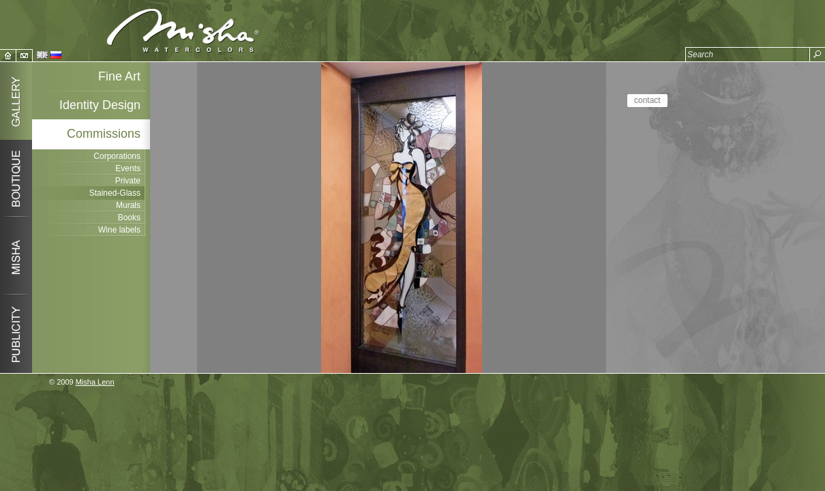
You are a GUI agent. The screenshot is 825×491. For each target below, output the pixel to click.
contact (647, 100)
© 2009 (82, 382)
